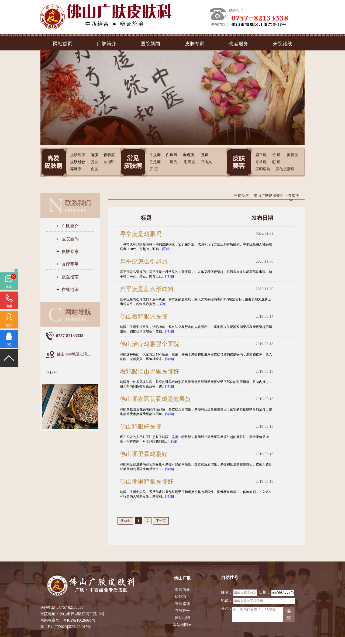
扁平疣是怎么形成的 (146, 289)
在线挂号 (182, 611)
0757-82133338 (71, 607)
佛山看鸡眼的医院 (143, 316)
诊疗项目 (182, 597)
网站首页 (62, 43)
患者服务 (238, 43)
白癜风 (171, 155)
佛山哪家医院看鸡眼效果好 (155, 399)
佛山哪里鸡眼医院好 (146, 481)
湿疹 (94, 155)
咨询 (9, 287)
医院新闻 (150, 43)
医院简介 (182, 590)
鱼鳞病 (188, 155)
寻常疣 (293, 196)
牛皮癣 (155, 155)
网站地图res (182, 625)
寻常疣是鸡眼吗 (140, 234)
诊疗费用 (70, 264)
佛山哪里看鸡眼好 (143, 454)
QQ (8, 344)
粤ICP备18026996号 (79, 620)
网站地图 (182, 618)
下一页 (161, 521)
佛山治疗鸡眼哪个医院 (149, 344)
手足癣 (155, 162)
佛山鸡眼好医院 (140, 426)
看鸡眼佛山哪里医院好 (149, 371)
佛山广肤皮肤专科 (269, 196)
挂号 (9, 325)
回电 (9, 306)
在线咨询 (70, 289)
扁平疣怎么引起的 (143, 261)
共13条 (125, 521)
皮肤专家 (194, 43)
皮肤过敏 (77, 162)
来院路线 (282, 43)
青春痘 (109, 155)
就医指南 (70, 277)
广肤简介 (106, 43)
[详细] (166, 249)
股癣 (204, 155)
